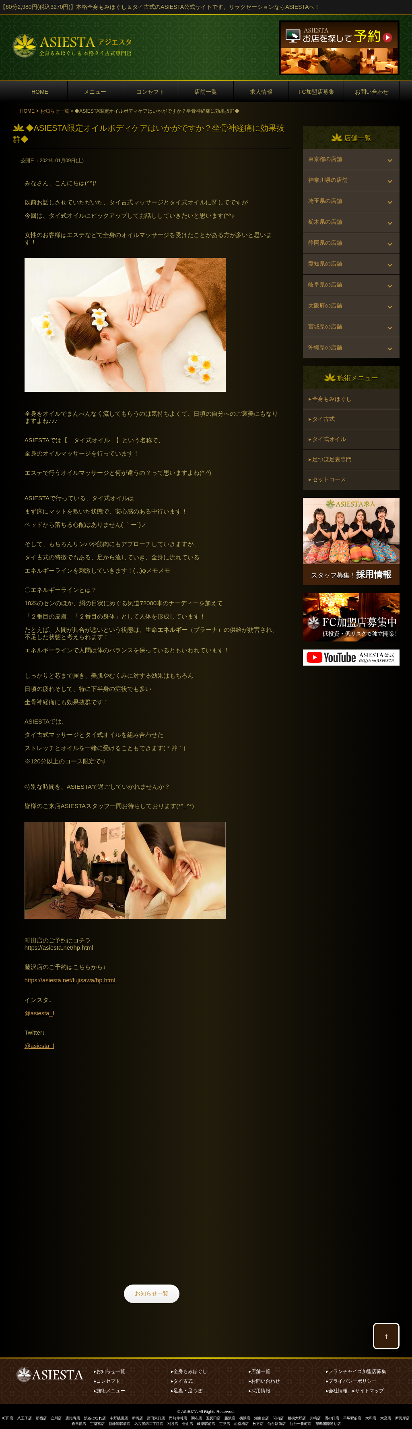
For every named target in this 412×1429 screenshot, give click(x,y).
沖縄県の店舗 (325, 367)
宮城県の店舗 (325, 344)
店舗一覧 (205, 92)
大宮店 (47, 1421)
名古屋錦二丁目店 (162, 1421)
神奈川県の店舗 (328, 183)
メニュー (95, 92)
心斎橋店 (262, 1421)
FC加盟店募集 (316, 92)
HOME (39, 92)
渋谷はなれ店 (103, 1416)
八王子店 (27, 1416)
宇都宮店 (105, 1421)
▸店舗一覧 (259, 1370)
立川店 (61, 1416)
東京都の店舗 (325, 160)
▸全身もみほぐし (189, 1370)
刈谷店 (188, 1421)
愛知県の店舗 (325, 275)
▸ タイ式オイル (328, 463)
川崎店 (343, 1416)
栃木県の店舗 (325, 229)
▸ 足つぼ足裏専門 (330, 484)
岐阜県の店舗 (325, 298)
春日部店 (85, 1421)
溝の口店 (361, 1416)
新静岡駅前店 (129, 1421)
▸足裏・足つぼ (186, 1389)
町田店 (9, 1416)
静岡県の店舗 (325, 252)
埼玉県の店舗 (325, 206)
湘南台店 (284, 1416)
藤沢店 (250, 1416)
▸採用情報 (259, 1389)
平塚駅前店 (383, 1416)
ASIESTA (189, 1409)
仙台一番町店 (327, 1421)
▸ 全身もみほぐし (330, 420)
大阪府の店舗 (325, 321)
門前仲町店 (194, 1416)
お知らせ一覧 (54, 111)
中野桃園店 (129, 1416)
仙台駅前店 (300, 1421)
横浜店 (266, 1416)
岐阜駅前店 (224, 1421)
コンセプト (150, 92)
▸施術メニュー (109, 1389)
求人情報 (261, 92)
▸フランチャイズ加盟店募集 (356, 1370)
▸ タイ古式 (322, 441)
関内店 (303, 1416)
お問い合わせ (372, 92)
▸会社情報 (337, 1389)
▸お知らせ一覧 (109, 1370)
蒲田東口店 (170, 1416)
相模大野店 (323, 1416)
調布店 (214, 1416)
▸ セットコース (328, 505)
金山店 (204, 1421)
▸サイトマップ (368, 1389)
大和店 (403, 1416)
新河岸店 (65, 1421)
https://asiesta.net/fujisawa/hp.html (71, 980)
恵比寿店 (79, 1416)
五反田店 (232, 1416)
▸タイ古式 (182, 1379)
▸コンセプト (107, 1379)
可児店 (244, 1421)
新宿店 (45, 1416)
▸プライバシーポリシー (351, 1379)
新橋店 (150, 1416)
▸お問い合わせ (264, 1379)
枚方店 (280, 1421)
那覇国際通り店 (357, 1421)
